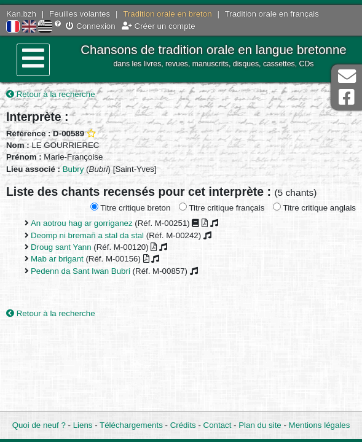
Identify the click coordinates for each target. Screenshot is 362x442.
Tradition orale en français (272, 13)
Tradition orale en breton (167, 13)
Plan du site (259, 425)
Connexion (90, 26)
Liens (83, 425)
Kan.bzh (21, 13)
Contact (217, 425)
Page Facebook (346, 97)
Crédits (183, 425)
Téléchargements (131, 425)
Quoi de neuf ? (39, 425)
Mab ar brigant (57, 258)
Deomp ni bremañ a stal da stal (87, 235)
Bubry (73, 169)
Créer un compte (158, 26)
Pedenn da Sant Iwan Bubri (80, 271)
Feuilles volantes (79, 13)
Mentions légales (319, 425)
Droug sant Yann (61, 247)
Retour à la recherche (50, 94)
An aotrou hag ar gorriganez (82, 223)
